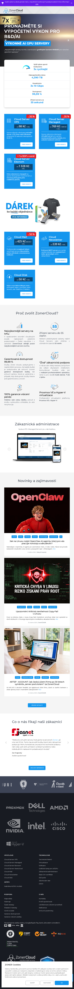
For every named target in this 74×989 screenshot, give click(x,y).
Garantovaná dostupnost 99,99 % (18, 360)
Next (68, 742)
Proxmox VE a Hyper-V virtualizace (52, 394)
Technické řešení (45, 859)
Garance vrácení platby (12, 917)
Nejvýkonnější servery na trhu (18, 332)
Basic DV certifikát (46, 875)
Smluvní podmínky (46, 911)
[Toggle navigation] (70, 11)
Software (42, 865)
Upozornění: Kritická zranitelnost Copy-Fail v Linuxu (37, 612)
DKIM (41, 884)
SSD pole (42, 878)
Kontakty (42, 899)
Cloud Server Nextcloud (13, 868)
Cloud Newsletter (11, 875)
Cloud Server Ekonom (12, 865)
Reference (43, 908)
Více (54, 549)
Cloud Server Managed (13, 862)
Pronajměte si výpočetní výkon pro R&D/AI (32, 31)
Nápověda (8, 899)
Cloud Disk (8, 878)
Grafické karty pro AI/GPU (48, 868)
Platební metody (10, 908)
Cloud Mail (8, 871)
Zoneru (56, 740)
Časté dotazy (9, 905)
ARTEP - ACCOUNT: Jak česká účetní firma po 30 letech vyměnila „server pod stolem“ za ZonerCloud (37, 683)
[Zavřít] (71, 3)
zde (36, 4)
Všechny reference (37, 768)
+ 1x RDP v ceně (26, 156)
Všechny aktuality (37, 705)
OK (62, 983)
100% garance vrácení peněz (16, 395)
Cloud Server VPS (11, 859)
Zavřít (32, 983)
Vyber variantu (26, 144)
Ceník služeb (9, 911)
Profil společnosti (45, 902)
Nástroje (7, 902)
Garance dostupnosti (12, 914)
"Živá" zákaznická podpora (54, 362)
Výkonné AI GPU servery (27, 43)
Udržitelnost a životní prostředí (50, 905)
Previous (6, 742)
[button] (5, 40)
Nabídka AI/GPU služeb (13, 886)
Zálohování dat (44, 881)
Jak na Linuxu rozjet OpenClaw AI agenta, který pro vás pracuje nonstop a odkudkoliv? (37, 542)
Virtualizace (43, 862)
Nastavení (47, 983)
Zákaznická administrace (37, 424)
